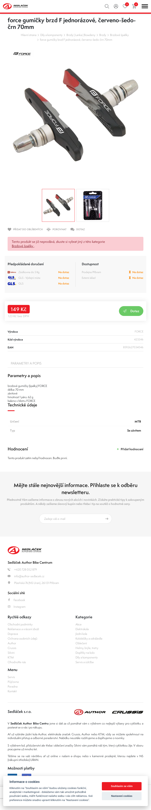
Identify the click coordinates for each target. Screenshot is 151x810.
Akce (79, 624)
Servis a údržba (85, 662)
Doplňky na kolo (85, 652)
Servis (11, 677)
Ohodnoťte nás (17, 662)
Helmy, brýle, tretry (87, 648)
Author (12, 643)
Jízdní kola (81, 634)
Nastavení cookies (121, 795)
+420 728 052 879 (22, 569)
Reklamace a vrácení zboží (23, 629)
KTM (11, 657)
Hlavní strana (28, 35)
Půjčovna (13, 682)
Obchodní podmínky (20, 624)
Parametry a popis (26, 363)
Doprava (13, 634)
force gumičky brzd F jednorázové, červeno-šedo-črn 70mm (76, 39)
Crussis (12, 648)
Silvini (11, 652)
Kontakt (12, 691)
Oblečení (81, 643)
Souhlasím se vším (122, 786)
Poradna (12, 686)
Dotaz (131, 311)
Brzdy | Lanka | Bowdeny (80, 35)
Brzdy (102, 35)
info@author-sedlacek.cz (26, 576)
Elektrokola (82, 629)
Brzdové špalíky (119, 35)
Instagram (17, 606)
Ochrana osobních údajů (22, 638)
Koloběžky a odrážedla (89, 638)
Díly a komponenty (51, 35)
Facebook (16, 600)
